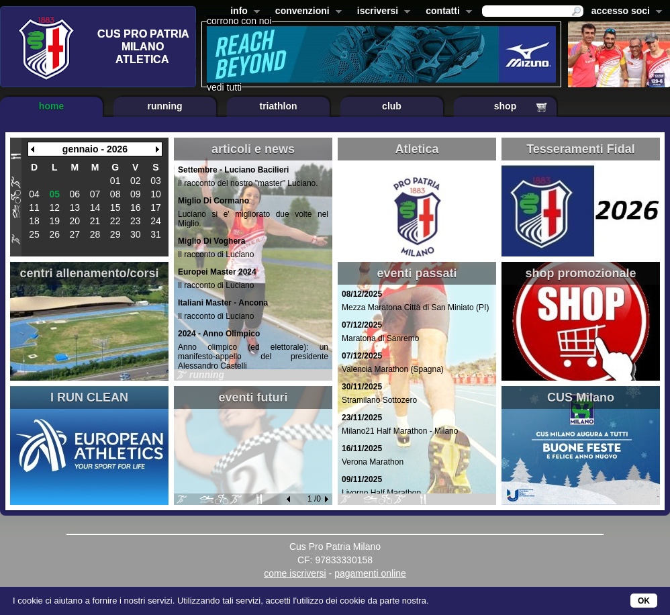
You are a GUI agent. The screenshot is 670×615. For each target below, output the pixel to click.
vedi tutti (224, 87)
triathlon (278, 106)
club (391, 106)
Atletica (416, 149)
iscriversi (381, 12)
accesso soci (624, 12)
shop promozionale (580, 273)
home (51, 106)
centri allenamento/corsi (88, 273)
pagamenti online (370, 573)
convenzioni (306, 12)
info (242, 12)
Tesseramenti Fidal (580, 149)
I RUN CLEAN (89, 397)
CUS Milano (580, 397)
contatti (446, 12)
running (164, 106)
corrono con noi (239, 20)
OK (644, 601)
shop (505, 106)
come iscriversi (295, 573)
